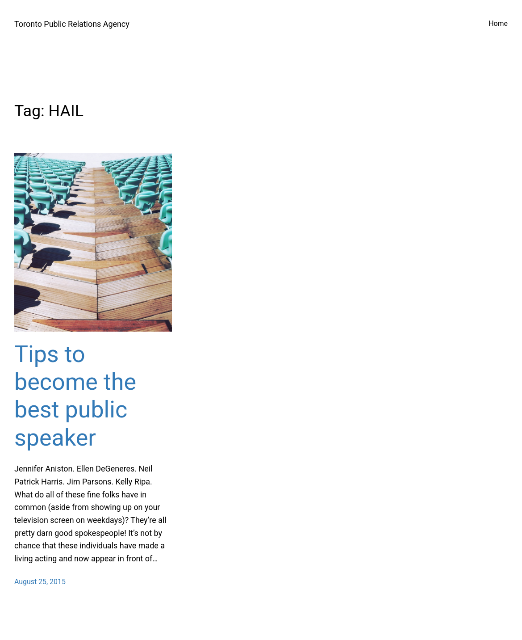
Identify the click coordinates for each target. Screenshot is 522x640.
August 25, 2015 (40, 581)
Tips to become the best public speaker (75, 396)
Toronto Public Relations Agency (71, 24)
